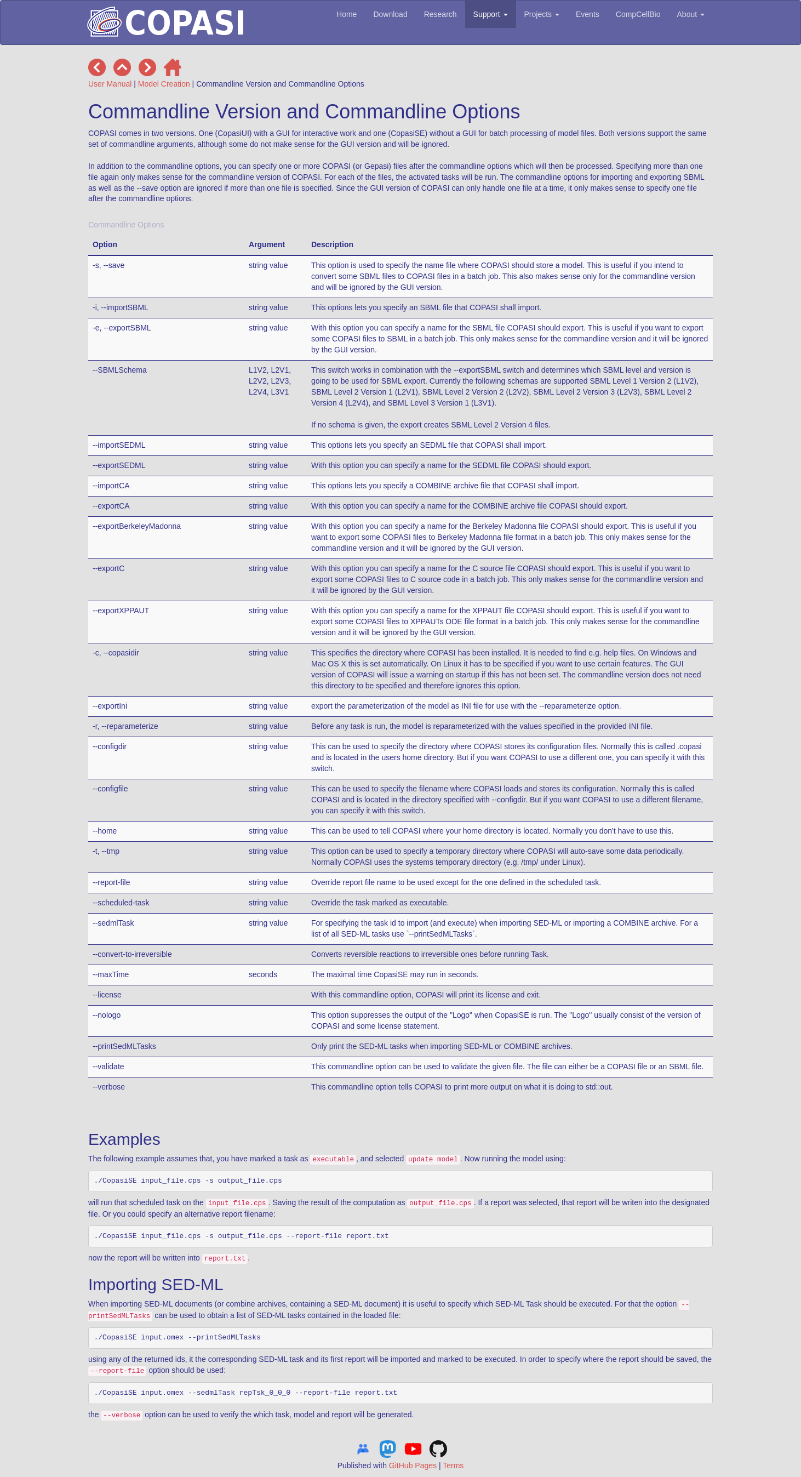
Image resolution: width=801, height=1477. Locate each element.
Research (440, 14)
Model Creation (164, 83)
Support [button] (490, 14)
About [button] (691, 14)
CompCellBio (638, 14)
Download (390, 14)
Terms (453, 1465)
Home (346, 14)
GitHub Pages (413, 1465)
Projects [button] (541, 14)
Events (587, 14)
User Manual (109, 83)
